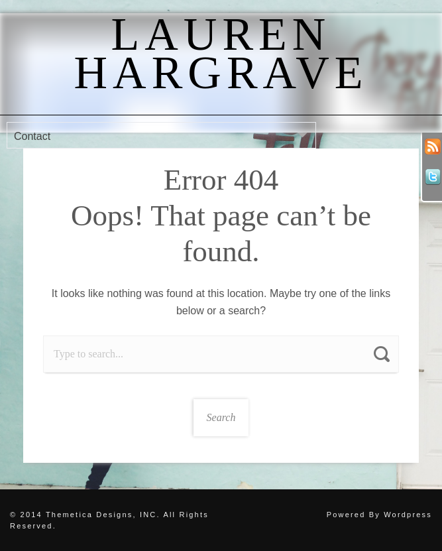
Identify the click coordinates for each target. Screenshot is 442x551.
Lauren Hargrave (221, 53)
